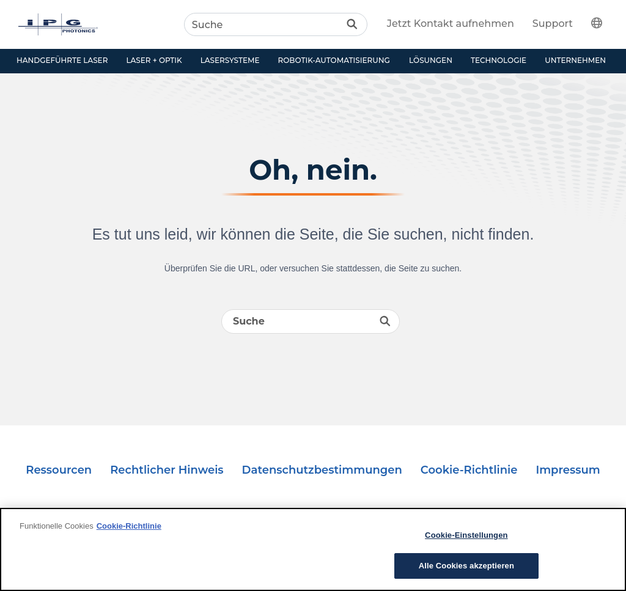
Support (552, 23)
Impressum (568, 470)
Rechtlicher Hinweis (166, 470)
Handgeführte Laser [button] (62, 60)
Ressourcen (59, 470)
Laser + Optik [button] (154, 60)
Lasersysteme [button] (230, 60)
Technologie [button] (498, 60)
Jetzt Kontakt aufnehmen (450, 23)
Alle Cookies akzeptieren (466, 565)
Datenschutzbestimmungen (322, 470)
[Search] (275, 24)
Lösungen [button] (430, 60)
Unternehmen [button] (575, 60)
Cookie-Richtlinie (469, 470)
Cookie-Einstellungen (466, 535)
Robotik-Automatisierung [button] (334, 60)
